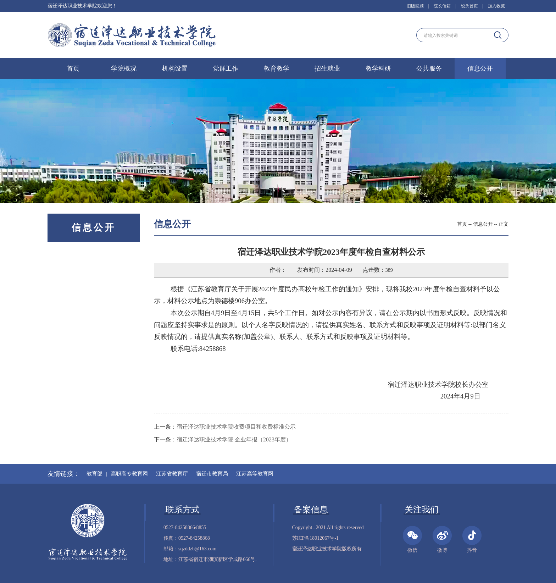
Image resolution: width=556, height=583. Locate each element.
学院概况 (124, 68)
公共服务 (429, 68)
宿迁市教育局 (212, 474)
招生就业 (327, 68)
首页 (73, 68)
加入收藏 (496, 6)
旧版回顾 (415, 6)
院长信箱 (442, 6)
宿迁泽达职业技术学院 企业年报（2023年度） (234, 439)
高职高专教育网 (129, 474)
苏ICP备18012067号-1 (315, 538)
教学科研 (378, 68)
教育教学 (276, 68)
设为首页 (469, 6)
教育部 (94, 474)
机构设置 (175, 68)
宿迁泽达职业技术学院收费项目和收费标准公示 (236, 427)
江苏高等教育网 (254, 474)
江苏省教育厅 (172, 474)
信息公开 (480, 68)
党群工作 (225, 68)
